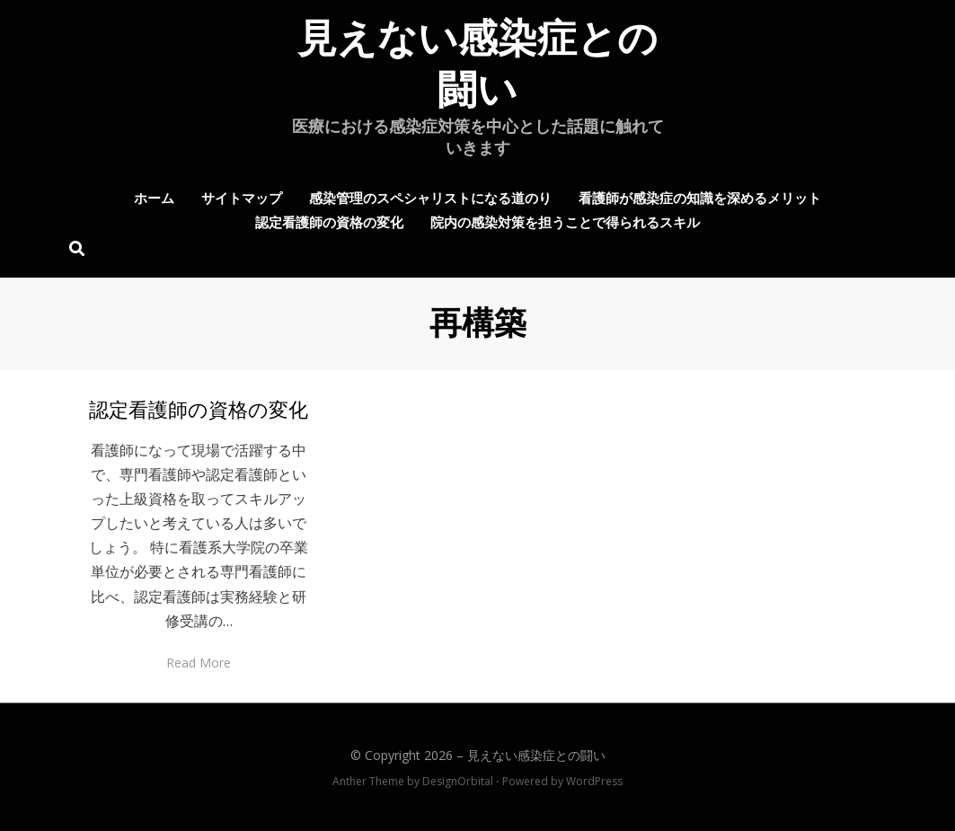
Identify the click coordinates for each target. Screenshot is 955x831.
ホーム (154, 197)
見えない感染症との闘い (536, 755)
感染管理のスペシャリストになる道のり (430, 197)
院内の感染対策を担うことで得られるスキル (565, 221)
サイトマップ (241, 197)
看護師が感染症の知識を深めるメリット (700, 197)
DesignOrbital (457, 781)
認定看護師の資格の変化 (329, 221)
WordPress (594, 781)
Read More (198, 662)
